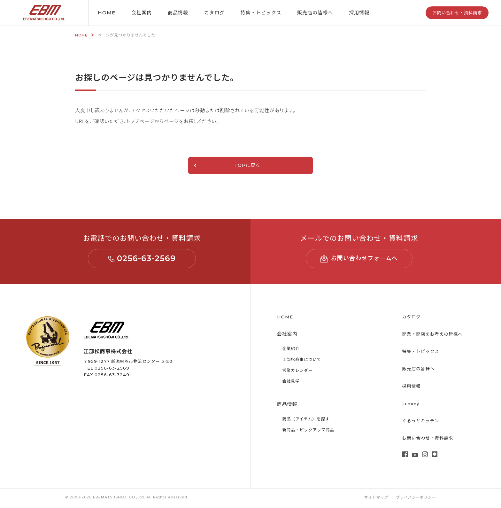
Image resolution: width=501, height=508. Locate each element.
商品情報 (178, 13)
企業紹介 (291, 350)
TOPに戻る (219, 166)
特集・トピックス (422, 353)
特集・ (261, 13)
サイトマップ (374, 498)
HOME (106, 13)
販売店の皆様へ (315, 13)
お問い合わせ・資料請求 (457, 13)
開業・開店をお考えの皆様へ (435, 335)
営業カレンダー (299, 372)
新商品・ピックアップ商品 (311, 431)
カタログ (214, 13)
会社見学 (291, 383)
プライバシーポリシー (415, 498)
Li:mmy (412, 405)
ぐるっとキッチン (422, 422)
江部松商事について (303, 361)
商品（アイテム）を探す (308, 420)
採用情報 (359, 13)
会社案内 (141, 13)
